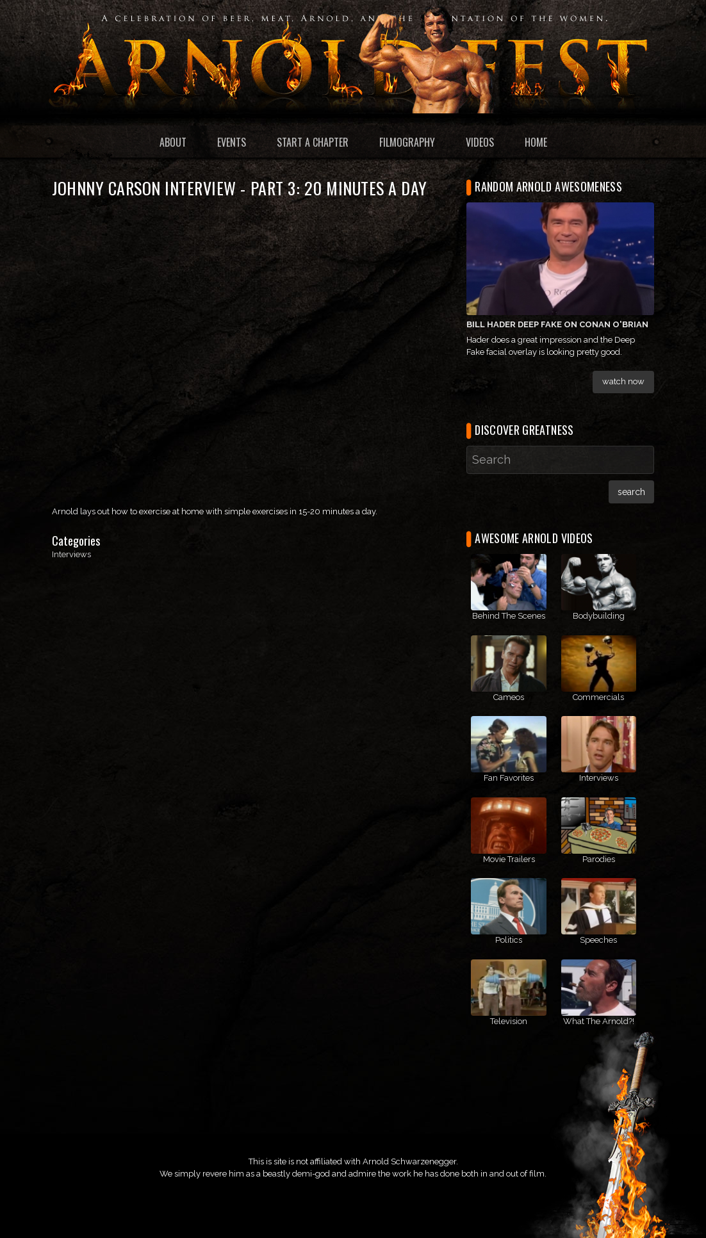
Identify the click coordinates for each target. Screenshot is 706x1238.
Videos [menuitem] (480, 142)
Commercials (598, 697)
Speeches (598, 940)
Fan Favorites (509, 778)
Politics (508, 940)
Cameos (508, 697)
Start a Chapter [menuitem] (313, 142)
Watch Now (623, 381)
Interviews (71, 554)
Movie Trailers (509, 859)
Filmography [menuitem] (407, 142)
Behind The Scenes (508, 616)
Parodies (598, 859)
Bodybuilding (599, 616)
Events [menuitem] (231, 142)
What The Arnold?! (598, 1021)
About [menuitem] (173, 142)
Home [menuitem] (536, 142)
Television (508, 1021)
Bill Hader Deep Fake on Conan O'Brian (557, 324)
